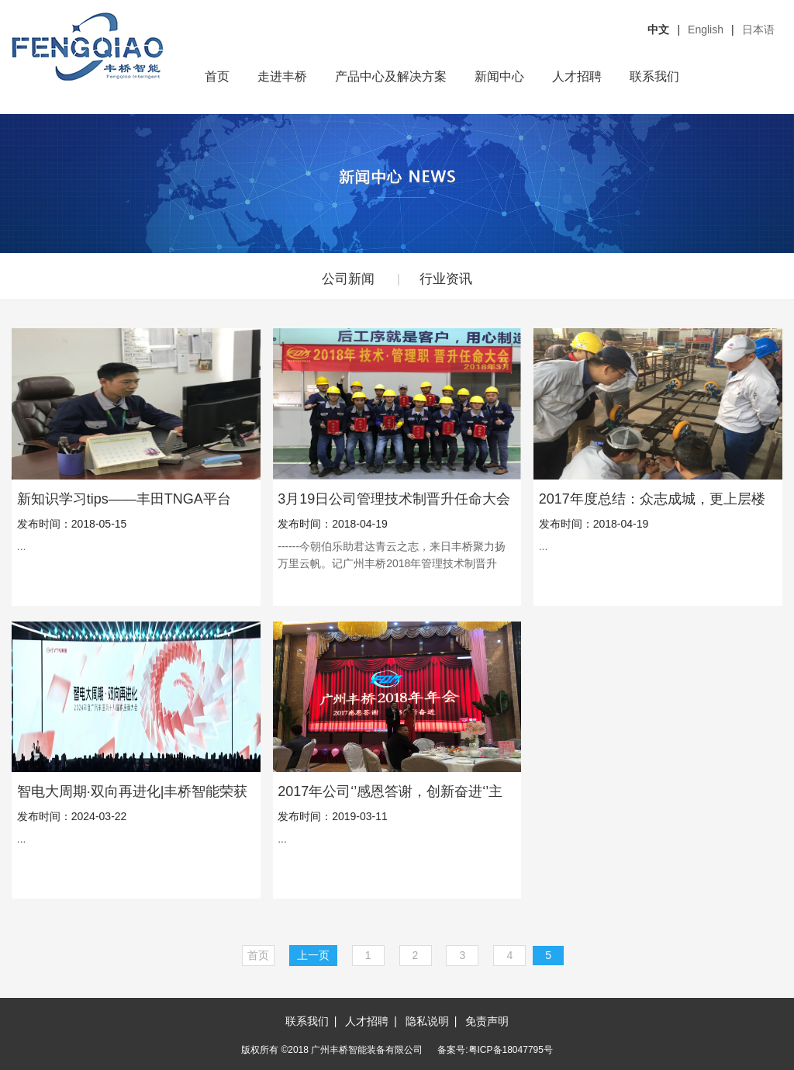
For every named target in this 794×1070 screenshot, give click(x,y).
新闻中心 (499, 76)
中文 (658, 29)
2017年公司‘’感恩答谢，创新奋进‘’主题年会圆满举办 (390, 791)
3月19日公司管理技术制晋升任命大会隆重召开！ (394, 499)
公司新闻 (348, 279)
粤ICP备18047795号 (510, 1049)
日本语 (758, 29)
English (705, 29)
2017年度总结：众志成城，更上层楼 (652, 499)
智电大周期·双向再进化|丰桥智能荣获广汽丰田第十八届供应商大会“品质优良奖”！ (132, 791)
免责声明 (487, 1021)
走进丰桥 (282, 76)
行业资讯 (445, 279)
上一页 (313, 955)
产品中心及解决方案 (391, 76)
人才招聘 (577, 76)
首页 (217, 76)
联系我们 (654, 76)
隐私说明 (427, 1021)
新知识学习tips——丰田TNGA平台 (124, 499)
